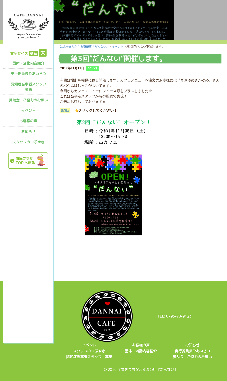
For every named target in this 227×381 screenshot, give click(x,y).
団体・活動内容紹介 (28, 63)
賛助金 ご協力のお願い (28, 100)
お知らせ (28, 131)
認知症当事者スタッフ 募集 (30, 87)
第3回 (65, 110)
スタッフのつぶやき (28, 142)
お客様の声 (28, 120)
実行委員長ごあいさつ (28, 73)
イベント (28, 110)
